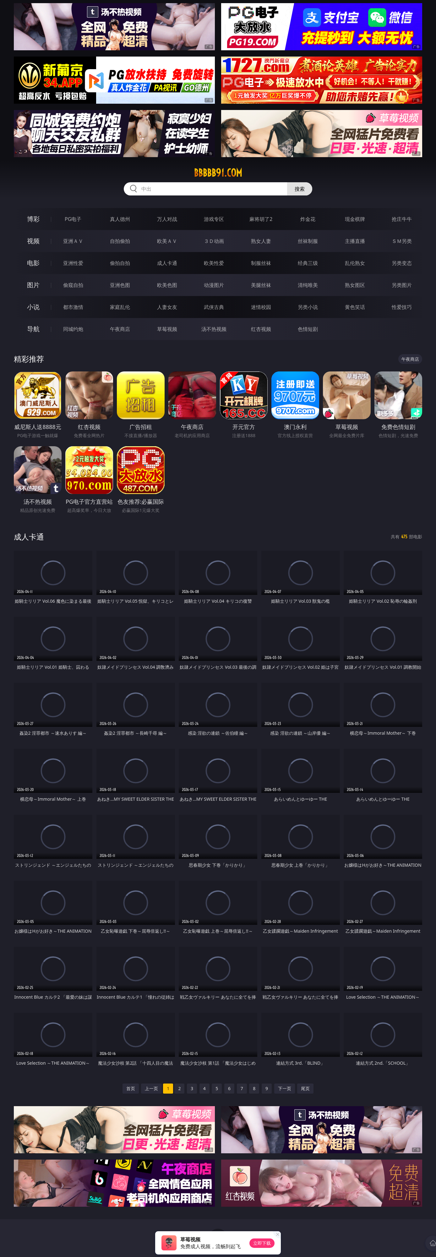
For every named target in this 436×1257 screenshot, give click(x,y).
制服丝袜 (261, 263)
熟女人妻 (261, 241)
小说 (33, 307)
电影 (33, 263)
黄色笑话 (355, 307)
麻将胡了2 (260, 219)
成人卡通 (167, 263)
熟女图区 (355, 285)
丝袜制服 (308, 241)
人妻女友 (167, 307)
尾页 (305, 1088)
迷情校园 (261, 307)
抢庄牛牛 (402, 219)
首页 (130, 1088)
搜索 (300, 188)
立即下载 (262, 1243)
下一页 (284, 1088)
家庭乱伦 (120, 307)
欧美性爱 (214, 263)
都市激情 (73, 307)
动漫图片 (214, 285)
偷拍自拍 (120, 263)
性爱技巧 (402, 307)
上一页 (151, 1088)
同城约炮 (73, 329)
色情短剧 (308, 329)
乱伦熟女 (355, 263)
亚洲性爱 (73, 263)
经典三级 (308, 263)
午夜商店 (120, 329)
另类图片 (402, 285)
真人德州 (120, 219)
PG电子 (73, 219)
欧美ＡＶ (167, 241)
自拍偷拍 (120, 241)
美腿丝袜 (261, 285)
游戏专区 (214, 219)
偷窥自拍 (73, 285)
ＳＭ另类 (402, 241)
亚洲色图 (120, 285)
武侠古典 (214, 307)
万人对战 (167, 219)
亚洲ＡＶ (73, 241)
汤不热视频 (213, 329)
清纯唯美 (308, 285)
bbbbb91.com (218, 173)
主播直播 (355, 241)
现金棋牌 (355, 219)
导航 (33, 329)
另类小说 (308, 307)
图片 (33, 285)
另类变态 (402, 263)
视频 (33, 241)
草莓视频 (167, 329)
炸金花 (307, 219)
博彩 (33, 219)
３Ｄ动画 (214, 241)
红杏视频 (261, 329)
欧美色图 (167, 285)
